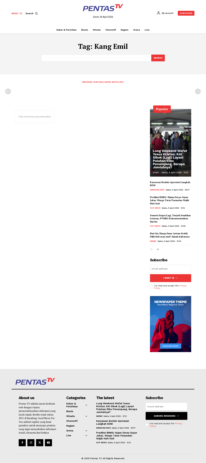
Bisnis (153, 241)
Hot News (155, 208)
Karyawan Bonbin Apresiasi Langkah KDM (112, 422)
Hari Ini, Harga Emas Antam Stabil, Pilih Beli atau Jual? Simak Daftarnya (170, 235)
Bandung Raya (157, 190)
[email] (170, 269)
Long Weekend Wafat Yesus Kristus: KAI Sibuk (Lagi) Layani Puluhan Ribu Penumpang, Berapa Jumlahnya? (170, 159)
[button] (32, 13)
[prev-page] (8, 91)
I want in (170, 278)
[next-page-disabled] (198, 91)
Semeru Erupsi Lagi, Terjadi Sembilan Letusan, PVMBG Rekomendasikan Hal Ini (170, 218)
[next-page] (157, 249)
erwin (156, 172)
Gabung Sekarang (166, 415)
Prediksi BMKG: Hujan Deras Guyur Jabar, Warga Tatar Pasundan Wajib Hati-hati (169, 200)
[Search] (158, 58)
